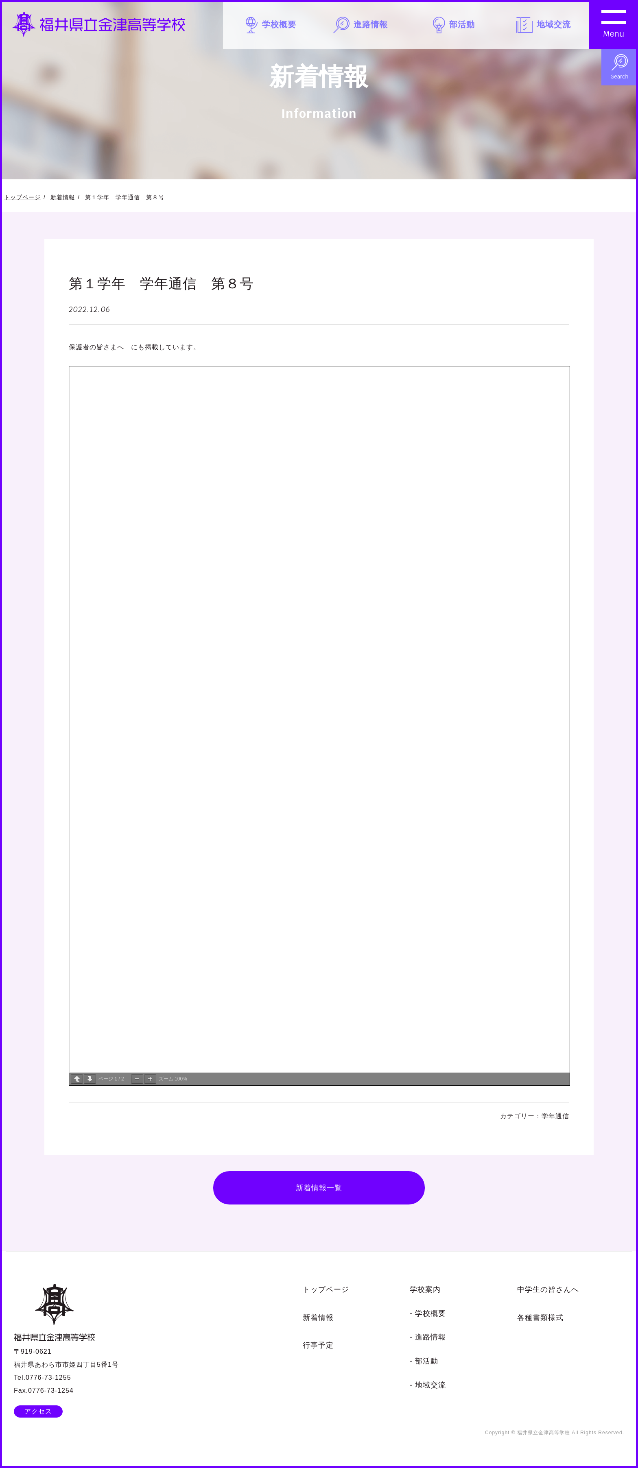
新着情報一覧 (319, 1187)
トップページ (22, 197)
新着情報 (62, 197)
